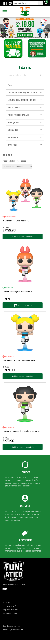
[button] (48, 27)
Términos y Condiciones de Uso (14, 630)
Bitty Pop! (12, 144)
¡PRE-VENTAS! (13, 107)
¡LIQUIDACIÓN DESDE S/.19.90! (21, 100)
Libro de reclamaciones (11, 626)
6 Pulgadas (12, 130)
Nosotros (6, 602)
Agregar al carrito (22, 305)
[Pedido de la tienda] (17, 166)
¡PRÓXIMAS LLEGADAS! (18, 115)
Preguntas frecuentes (11, 610)
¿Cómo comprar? (9, 606)
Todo (9, 85)
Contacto (6, 633)
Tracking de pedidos (10, 613)
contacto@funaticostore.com (14, 584)
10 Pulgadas (13, 122)
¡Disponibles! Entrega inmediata (22, 92)
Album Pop (12, 137)
